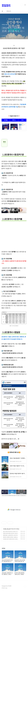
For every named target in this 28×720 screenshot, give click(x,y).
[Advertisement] (14, 236)
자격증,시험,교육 (6, 528)
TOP (25, 586)
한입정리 (6, 5)
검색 (22, 5)
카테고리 (8, 11)
